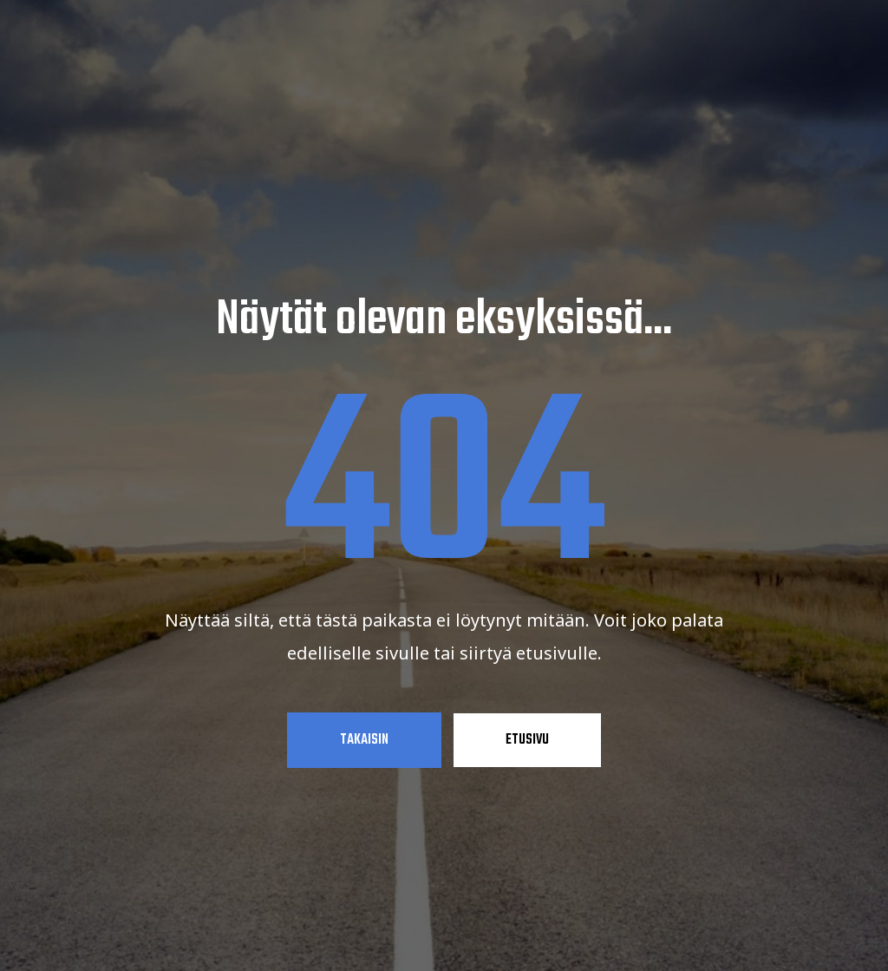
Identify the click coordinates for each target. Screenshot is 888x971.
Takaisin (364, 740)
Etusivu (527, 740)
